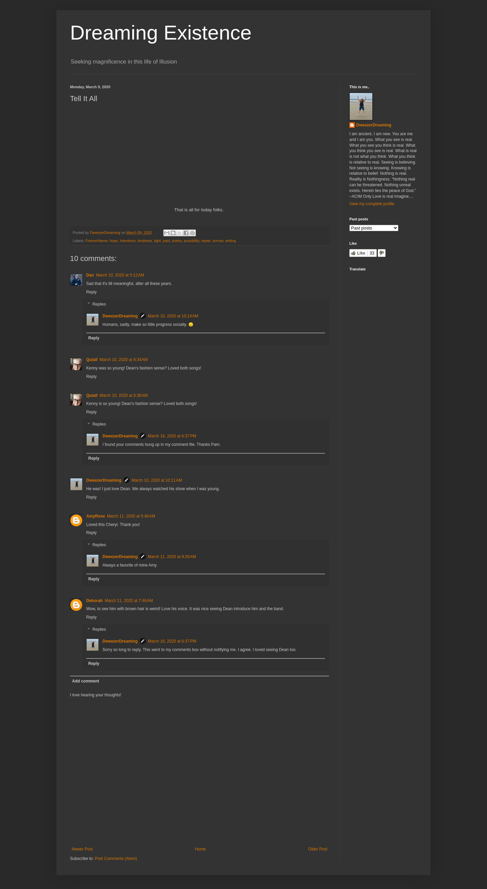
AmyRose (95, 516)
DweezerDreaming (120, 316)
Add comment (85, 681)
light (157, 241)
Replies (99, 304)
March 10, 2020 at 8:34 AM (123, 359)
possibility (191, 241)
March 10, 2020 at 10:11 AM (157, 480)
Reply (91, 292)
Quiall (91, 359)
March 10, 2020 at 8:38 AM (123, 395)
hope (114, 241)
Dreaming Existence (161, 32)
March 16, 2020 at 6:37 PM (172, 436)
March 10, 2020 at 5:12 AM (120, 275)
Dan (90, 275)
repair (205, 241)
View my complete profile (371, 203)
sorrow (217, 241)
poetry (177, 241)
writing (230, 241)
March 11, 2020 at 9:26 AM (172, 556)
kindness (145, 241)
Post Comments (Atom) (116, 858)
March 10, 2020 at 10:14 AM (173, 316)
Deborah (94, 600)
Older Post (317, 849)
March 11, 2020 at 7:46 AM (129, 600)
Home (200, 849)
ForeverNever (97, 241)
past (166, 241)
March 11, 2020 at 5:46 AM (131, 516)
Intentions (128, 241)
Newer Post (82, 849)
